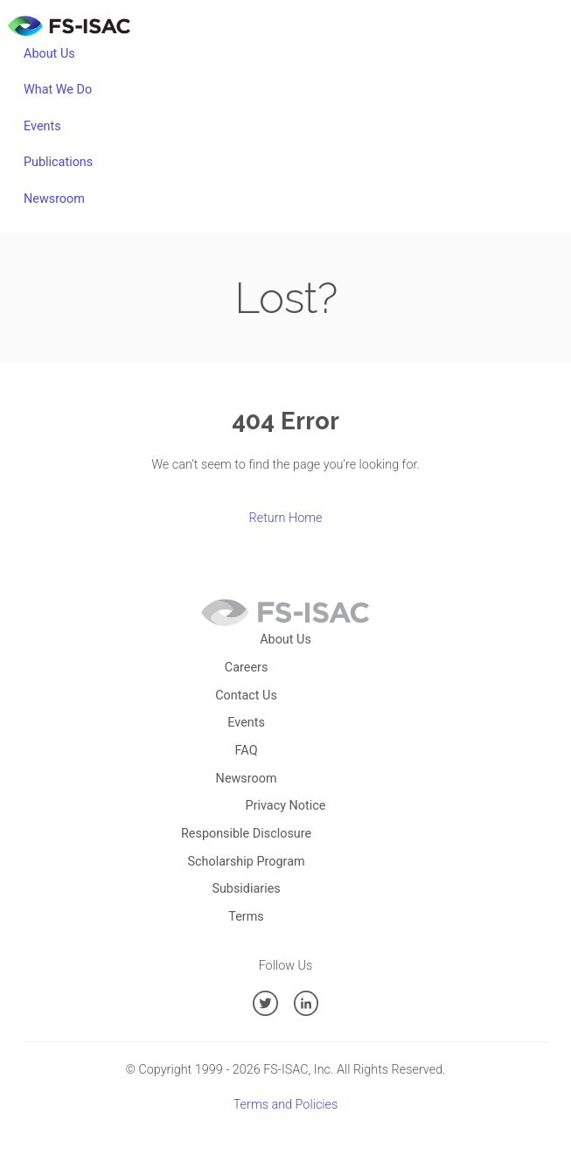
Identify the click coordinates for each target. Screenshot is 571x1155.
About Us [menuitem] (49, 53)
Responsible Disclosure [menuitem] (246, 833)
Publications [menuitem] (58, 162)
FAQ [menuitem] (246, 750)
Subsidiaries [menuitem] (246, 888)
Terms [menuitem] (245, 916)
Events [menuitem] (42, 126)
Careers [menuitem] (246, 667)
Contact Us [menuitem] (246, 695)
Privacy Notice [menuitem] (286, 805)
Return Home (286, 518)
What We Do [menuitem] (58, 89)
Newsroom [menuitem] (54, 198)
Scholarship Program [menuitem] (246, 861)
